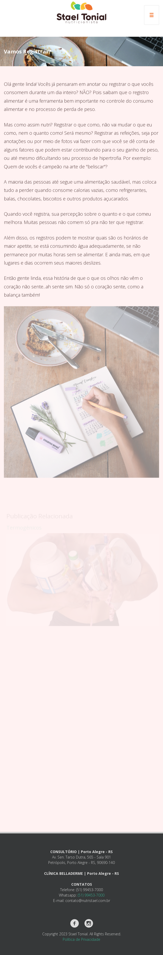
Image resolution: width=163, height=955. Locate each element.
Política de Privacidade (81, 939)
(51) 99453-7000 (91, 895)
